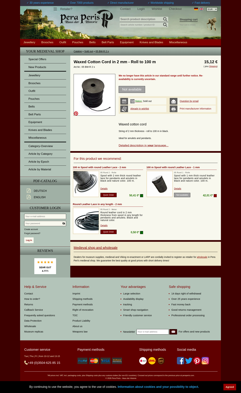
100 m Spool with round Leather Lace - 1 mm (173, 167)
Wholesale (30, 326)
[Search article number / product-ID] (144, 24)
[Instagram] (205, 360)
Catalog (78, 51)
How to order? (32, 298)
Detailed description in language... (144, 145)
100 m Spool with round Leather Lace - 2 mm (99, 167)
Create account (31, 229)
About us (77, 326)
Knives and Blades (151, 42)
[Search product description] (144, 19)
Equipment (127, 42)
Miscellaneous (178, 42)
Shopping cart (189, 19)
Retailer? (66, 9)
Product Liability (81, 320)
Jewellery (29, 42)
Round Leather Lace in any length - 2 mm (97, 204)
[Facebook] (180, 360)
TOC (75, 315)
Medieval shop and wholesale (95, 247)
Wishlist (157, 9)
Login (141, 9)
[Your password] (45, 223)
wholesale (202, 257)
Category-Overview (40, 146)
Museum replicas (33, 331)
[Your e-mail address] (45, 216)
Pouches (77, 42)
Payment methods (82, 304)
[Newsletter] (173, 331)
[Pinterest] (197, 360)
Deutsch (40, 190)
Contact (125, 9)
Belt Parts (108, 42)
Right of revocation (82, 309)
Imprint (76, 293)
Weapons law (80, 331)
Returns (28, 304)
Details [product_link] (104, 188)
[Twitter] (188, 360)
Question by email (189, 101)
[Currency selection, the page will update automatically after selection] (212, 9)
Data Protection (33, 320)
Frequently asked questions (39, 315)
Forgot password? (32, 233)
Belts (92, 42)
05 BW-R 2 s (102, 51)
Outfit (62, 42)
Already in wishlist (139, 108)
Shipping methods (82, 298)
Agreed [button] (230, 387)
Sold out (88, 51)
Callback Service (33, 309)
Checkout (175, 9)
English (40, 197)
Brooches (47, 42)
